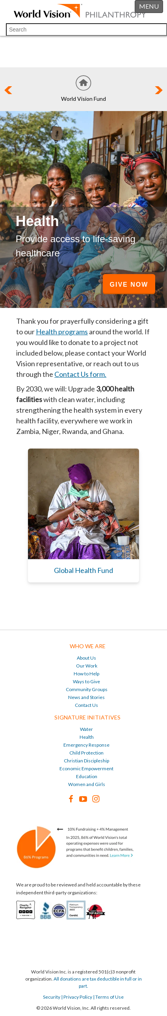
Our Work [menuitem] (86, 666)
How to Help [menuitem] (86, 674)
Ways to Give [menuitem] (86, 681)
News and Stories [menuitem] (86, 697)
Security (51, 997)
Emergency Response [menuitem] (86, 745)
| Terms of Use (108, 997)
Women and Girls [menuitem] (86, 784)
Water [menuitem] (86, 729)
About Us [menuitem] (86, 658)
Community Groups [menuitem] (87, 689)
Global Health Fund (83, 570)
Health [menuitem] (87, 737)
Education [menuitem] (86, 776)
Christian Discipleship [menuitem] (86, 761)
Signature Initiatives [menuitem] (87, 717)
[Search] (86, 29)
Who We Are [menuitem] (88, 646)
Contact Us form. (80, 374)
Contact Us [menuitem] (86, 705)
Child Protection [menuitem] (86, 753)
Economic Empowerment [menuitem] (86, 768)
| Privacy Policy (76, 997)
